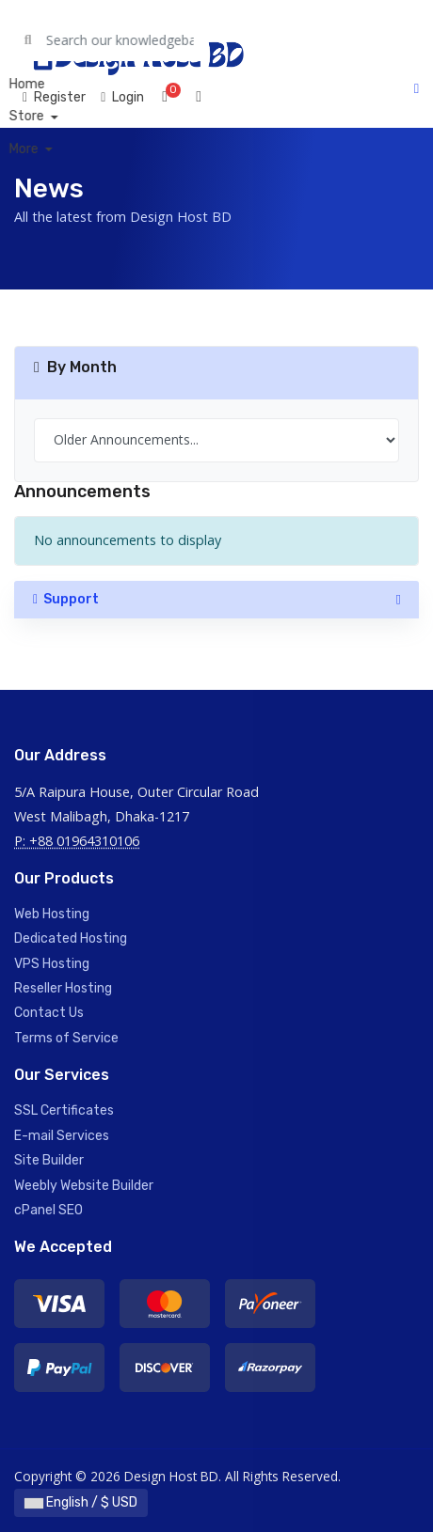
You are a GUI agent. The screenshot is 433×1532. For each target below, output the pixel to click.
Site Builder (49, 1160)
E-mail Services (61, 1136)
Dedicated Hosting (70, 938)
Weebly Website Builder (83, 1186)
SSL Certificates (64, 1110)
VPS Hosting (51, 964)
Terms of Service (66, 1038)
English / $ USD (80, 1502)
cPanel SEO (48, 1210)
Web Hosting (51, 914)
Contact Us (49, 1013)
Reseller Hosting (63, 988)
